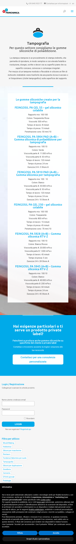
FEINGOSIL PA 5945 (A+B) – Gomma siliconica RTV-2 (38, 268)
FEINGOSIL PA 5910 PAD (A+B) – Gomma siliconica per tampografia (38, 173)
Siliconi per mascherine (12, 450)
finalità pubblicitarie (36, 509)
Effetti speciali (8, 477)
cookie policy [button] (45, 500)
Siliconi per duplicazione (12, 466)
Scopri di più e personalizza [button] (38, 539)
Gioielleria (7, 469)
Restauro (6, 454)
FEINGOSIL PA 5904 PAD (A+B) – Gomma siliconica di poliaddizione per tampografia (38, 139)
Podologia (7, 481)
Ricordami (29, 418)
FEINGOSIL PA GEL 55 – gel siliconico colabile (38, 109)
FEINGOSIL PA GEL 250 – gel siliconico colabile (38, 206)
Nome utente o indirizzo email (14, 400)
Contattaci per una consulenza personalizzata (38, 359)
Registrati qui (26, 429)
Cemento (6, 473)
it (70, 4)
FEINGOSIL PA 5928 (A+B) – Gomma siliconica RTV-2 (38, 235)
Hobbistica (7, 447)
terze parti (41, 502)
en (73, 4)
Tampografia (8, 462)
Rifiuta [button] (20, 533)
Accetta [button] (56, 533)
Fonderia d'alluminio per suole (14, 458)
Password (6, 409)
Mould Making (8, 443)
